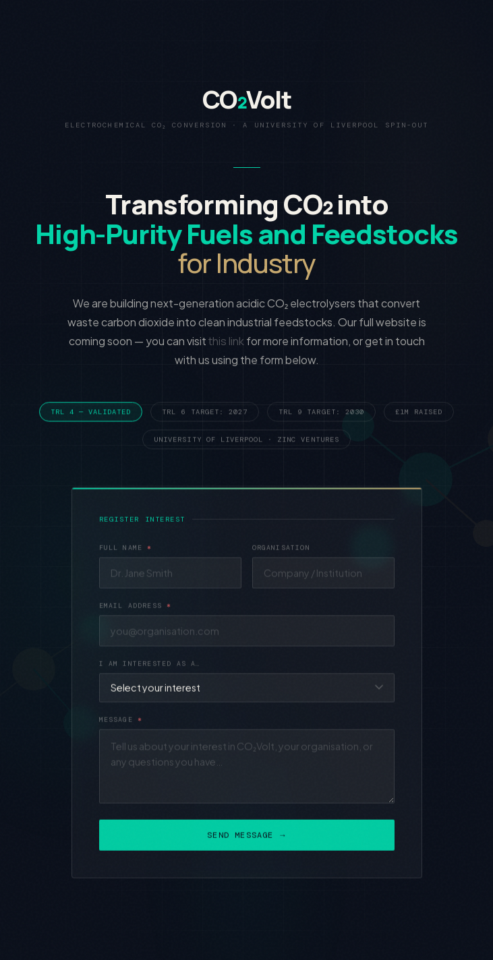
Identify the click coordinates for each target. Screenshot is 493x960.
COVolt (246, 98)
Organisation (281, 549)
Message (121, 722)
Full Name (125, 549)
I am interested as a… (150, 665)
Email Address (135, 607)
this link (226, 341)
